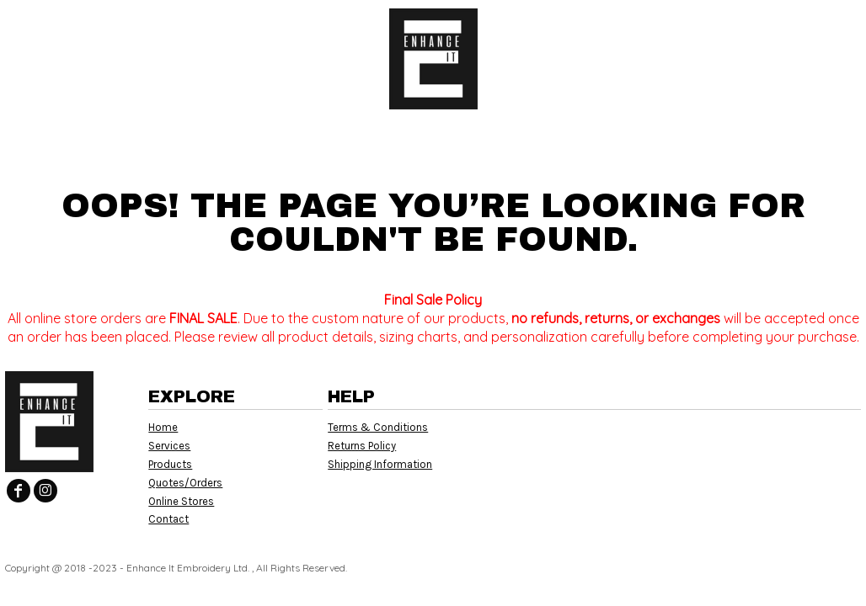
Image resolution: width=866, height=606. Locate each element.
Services (169, 445)
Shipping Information (380, 464)
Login (712, 25)
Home (163, 427)
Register (786, 25)
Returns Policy (362, 445)
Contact (168, 519)
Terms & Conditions (378, 427)
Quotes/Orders (185, 482)
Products (170, 464)
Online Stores (181, 501)
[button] (156, 26)
